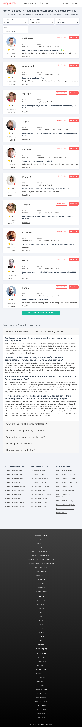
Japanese (41, 628)
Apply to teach (41, 579)
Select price (61, 21)
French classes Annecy (64, 500)
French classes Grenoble (65, 508)
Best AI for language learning (41, 551)
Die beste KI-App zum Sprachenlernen (41, 563)
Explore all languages (41, 648)
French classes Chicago (39, 506)
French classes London (39, 498)
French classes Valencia (39, 478)
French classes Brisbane (14, 478)
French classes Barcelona (65, 474)
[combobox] (15, 21)
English (41, 612)
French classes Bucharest (40, 486)
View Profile (61, 37)
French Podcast (41, 571)
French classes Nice (38, 474)
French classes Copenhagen (66, 482)
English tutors (41, 669)
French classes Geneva (13, 474)
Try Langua (41, 600)
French (41, 616)
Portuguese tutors (41, 697)
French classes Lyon (12, 498)
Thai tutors (41, 717)
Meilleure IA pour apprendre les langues (41, 559)
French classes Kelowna (65, 490)
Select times (35, 21)
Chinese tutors (41, 661)
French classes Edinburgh (14, 502)
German (41, 620)
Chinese (41, 632)
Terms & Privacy (41, 591)
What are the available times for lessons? (26, 423)
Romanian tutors (41, 701)
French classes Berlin (38, 470)
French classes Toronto (39, 502)
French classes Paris (12, 482)
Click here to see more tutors (41, 312)
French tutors (41, 673)
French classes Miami (64, 470)
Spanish (41, 608)
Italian (41, 624)
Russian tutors (41, 705)
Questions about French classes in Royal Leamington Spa (34, 331)
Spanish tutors (41, 709)
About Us (41, 583)
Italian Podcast (41, 575)
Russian (41, 644)
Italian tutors (41, 685)
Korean (41, 640)
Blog (41, 547)
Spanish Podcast (41, 567)
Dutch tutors (41, 665)
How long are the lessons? (19, 443)
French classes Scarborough (41, 494)
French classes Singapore (14, 470)
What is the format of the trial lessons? (25, 436)
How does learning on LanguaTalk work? (26, 430)
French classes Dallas (38, 490)
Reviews (41, 539)
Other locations (61, 512)
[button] (26, 56)
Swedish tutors (41, 713)
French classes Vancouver (14, 506)
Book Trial (73, 37)
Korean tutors (41, 693)
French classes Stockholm (65, 478)
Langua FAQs (41, 604)
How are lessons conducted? (20, 449)
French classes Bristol (64, 486)
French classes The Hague (14, 490)
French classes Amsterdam (15, 486)
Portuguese (41, 636)
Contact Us (41, 587)
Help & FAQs (41, 543)
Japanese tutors (41, 689)
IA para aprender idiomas (41, 555)
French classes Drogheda (65, 504)
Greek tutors (41, 681)
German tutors (41, 677)
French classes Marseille (13, 494)
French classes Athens (39, 482)
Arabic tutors (41, 657)
